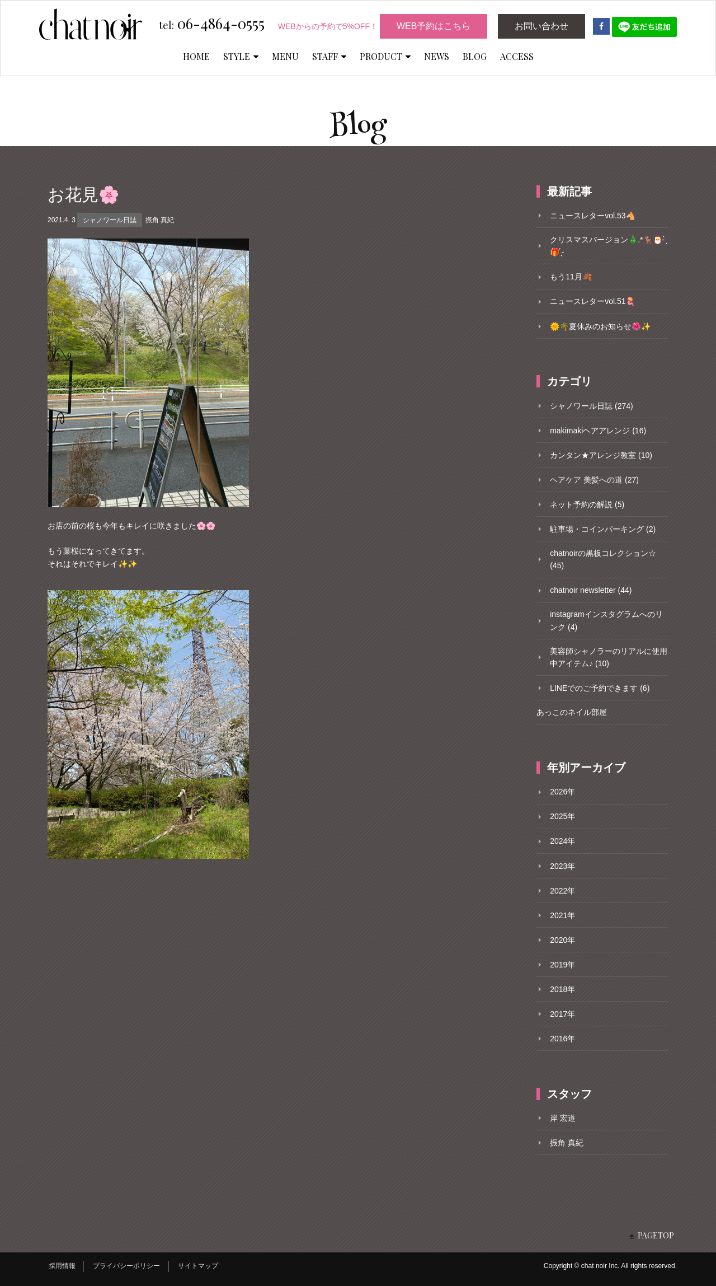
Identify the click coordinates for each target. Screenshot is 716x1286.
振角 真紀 (159, 220)
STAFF (329, 56)
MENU (285, 56)
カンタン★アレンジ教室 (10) (601, 455)
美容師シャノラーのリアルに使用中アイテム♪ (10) (608, 657)
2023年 (562, 866)
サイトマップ (198, 1266)
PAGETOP (656, 1235)
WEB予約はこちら (433, 26)
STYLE (240, 56)
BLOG (475, 56)
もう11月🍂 (571, 276)
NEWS (436, 56)
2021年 (562, 915)
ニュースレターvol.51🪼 (592, 301)
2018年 (562, 989)
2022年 (562, 890)
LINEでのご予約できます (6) (599, 688)
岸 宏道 (563, 1118)
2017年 (562, 1013)
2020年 (562, 940)
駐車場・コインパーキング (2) (603, 529)
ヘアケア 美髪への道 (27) (594, 479)
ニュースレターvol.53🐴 (592, 215)
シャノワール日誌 (109, 220)
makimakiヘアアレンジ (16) (598, 430)
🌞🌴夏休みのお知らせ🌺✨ (600, 326)
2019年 (562, 964)
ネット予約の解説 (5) (587, 504)
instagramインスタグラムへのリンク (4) (606, 620)
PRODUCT (385, 56)
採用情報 (62, 1266)
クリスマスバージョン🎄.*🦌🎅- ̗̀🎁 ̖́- (608, 245)
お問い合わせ (541, 26)
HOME (196, 56)
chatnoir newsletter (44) (591, 590)
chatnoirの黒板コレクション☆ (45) (603, 559)
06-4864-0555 (212, 24)
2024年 (562, 840)
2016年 (562, 1038)
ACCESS (517, 56)
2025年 (562, 816)
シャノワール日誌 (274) (591, 405)
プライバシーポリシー (126, 1266)
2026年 (562, 791)
